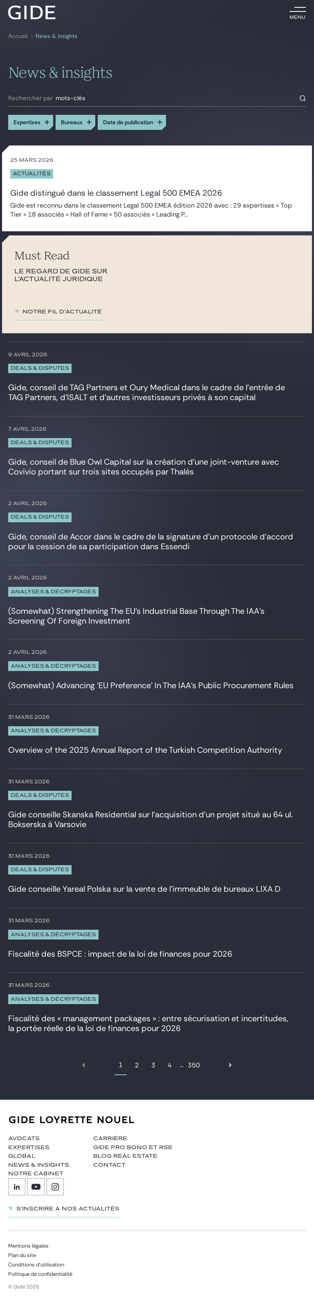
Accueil (17, 36)
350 (194, 1065)
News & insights (56, 36)
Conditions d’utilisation (36, 1264)
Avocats (24, 1138)
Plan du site (22, 1255)
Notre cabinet (35, 1174)
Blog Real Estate (125, 1156)
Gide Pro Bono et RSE (133, 1147)
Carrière (110, 1138)
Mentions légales (28, 1245)
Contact (109, 1165)
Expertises (28, 1147)
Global (21, 1156)
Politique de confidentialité (40, 1274)
